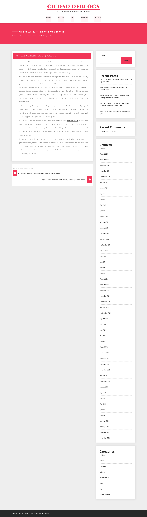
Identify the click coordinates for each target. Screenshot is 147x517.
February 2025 (104, 222)
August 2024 (104, 251)
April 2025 (103, 211)
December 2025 (105, 171)
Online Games (104, 478)
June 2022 (103, 398)
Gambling (84, 17)
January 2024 (104, 290)
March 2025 (104, 216)
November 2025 (105, 177)
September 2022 (105, 381)
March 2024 (104, 279)
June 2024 (103, 262)
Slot (72, 17)
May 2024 (103, 268)
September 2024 (105, 245)
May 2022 (103, 404)
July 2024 (103, 256)
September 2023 (105, 313)
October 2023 (104, 307)
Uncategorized (105, 495)
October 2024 (104, 239)
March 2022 (104, 415)
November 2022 (105, 370)
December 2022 (105, 364)
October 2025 (104, 182)
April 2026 (103, 148)
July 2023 (103, 324)
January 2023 (104, 358)
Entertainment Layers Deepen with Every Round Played (114, 88)
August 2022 (104, 387)
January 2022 (104, 427)
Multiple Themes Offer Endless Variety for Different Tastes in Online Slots (114, 104)
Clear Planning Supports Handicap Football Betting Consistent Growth (114, 96)
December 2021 (105, 432)
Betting (61, 17)
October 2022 (104, 375)
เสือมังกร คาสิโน (72, 121)
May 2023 (103, 336)
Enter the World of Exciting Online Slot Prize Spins (115, 112)
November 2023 (105, 302)
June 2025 (103, 199)
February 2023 (104, 353)
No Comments (51, 56)
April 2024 (103, 273)
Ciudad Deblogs (73, 6)
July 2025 (103, 194)
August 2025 (104, 188)
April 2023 (103, 341)
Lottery (97, 17)
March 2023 (104, 347)
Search (102, 56)
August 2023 (104, 319)
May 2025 (103, 205)
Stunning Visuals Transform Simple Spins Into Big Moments (116, 80)
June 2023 (103, 330)
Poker (101, 483)
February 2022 (104, 421)
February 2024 (104, 285)
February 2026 (104, 160)
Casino (48, 17)
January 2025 (104, 228)
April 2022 (103, 410)
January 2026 (104, 165)
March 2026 (104, 154)
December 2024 (105, 233)
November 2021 (105, 438)
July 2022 (103, 393)
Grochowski (21, 56)
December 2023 (105, 296)
